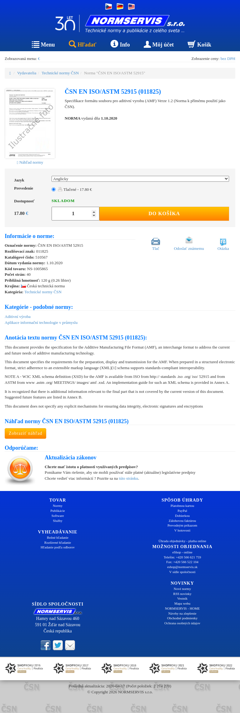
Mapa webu (182, 603)
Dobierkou (182, 515)
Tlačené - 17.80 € (75, 189)
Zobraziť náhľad (25, 433)
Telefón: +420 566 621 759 (182, 557)
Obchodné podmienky (182, 618)
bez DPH (228, 58)
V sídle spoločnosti (182, 572)
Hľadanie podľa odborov (58, 547)
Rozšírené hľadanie (57, 542)
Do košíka (164, 213)
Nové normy (182, 589)
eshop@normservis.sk (182, 567)
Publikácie (57, 510)
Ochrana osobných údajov (182, 623)
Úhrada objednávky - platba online (182, 541)
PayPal (182, 510)
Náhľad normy (30, 162)
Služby (57, 520)
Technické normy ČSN (60, 73)
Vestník (182, 598)
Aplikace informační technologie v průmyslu (41, 322)
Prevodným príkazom (182, 525)
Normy (57, 506)
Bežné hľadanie (57, 537)
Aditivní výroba (18, 316)
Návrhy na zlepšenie (182, 613)
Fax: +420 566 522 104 (182, 562)
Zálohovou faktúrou (182, 520)
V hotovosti (182, 530)
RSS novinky (182, 594)
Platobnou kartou (182, 506)
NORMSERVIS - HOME (182, 608)
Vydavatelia (26, 73)
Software (58, 515)
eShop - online (182, 552)
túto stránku (128, 478)
